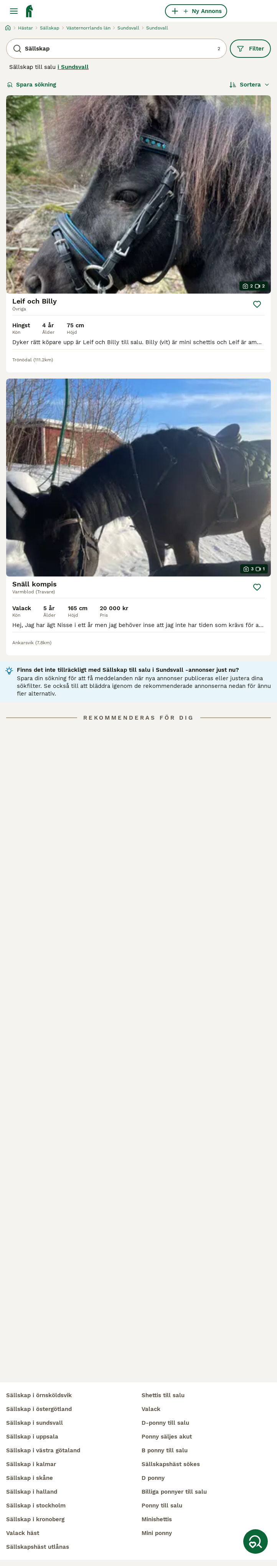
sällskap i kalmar (31, 1464)
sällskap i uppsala (32, 1436)
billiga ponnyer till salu (174, 1491)
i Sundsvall (73, 67)
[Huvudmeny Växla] (13, 11)
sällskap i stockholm (36, 1505)
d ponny (153, 1478)
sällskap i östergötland (39, 1409)
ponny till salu (162, 1505)
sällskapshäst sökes (171, 1464)
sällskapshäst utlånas (37, 1546)
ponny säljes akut (167, 1436)
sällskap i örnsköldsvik (39, 1395)
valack (151, 1409)
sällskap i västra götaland (43, 1450)
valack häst (22, 1533)
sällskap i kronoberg (35, 1519)
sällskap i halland (31, 1491)
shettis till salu (163, 1395)
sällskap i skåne (29, 1478)
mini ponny (157, 1533)
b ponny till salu (165, 1450)
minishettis (157, 1519)
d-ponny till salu (165, 1422)
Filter (250, 48)
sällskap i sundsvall (34, 1422)
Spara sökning (31, 84)
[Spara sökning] (255, 1541)
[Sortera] (249, 84)
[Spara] (257, 304)
